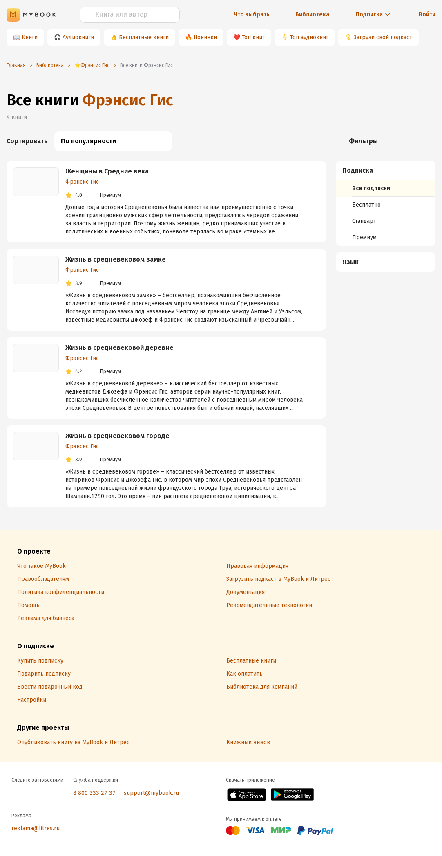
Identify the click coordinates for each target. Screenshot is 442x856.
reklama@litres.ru (35, 828)
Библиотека (312, 14)
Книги (30, 37)
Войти (427, 14)
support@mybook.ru (151, 792)
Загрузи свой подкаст (383, 37)
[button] (386, 170)
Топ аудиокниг (309, 37)
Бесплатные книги (144, 37)
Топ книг (253, 37)
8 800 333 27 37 (94, 792)
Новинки (205, 37)
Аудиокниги (78, 37)
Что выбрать (252, 14)
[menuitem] (386, 203)
